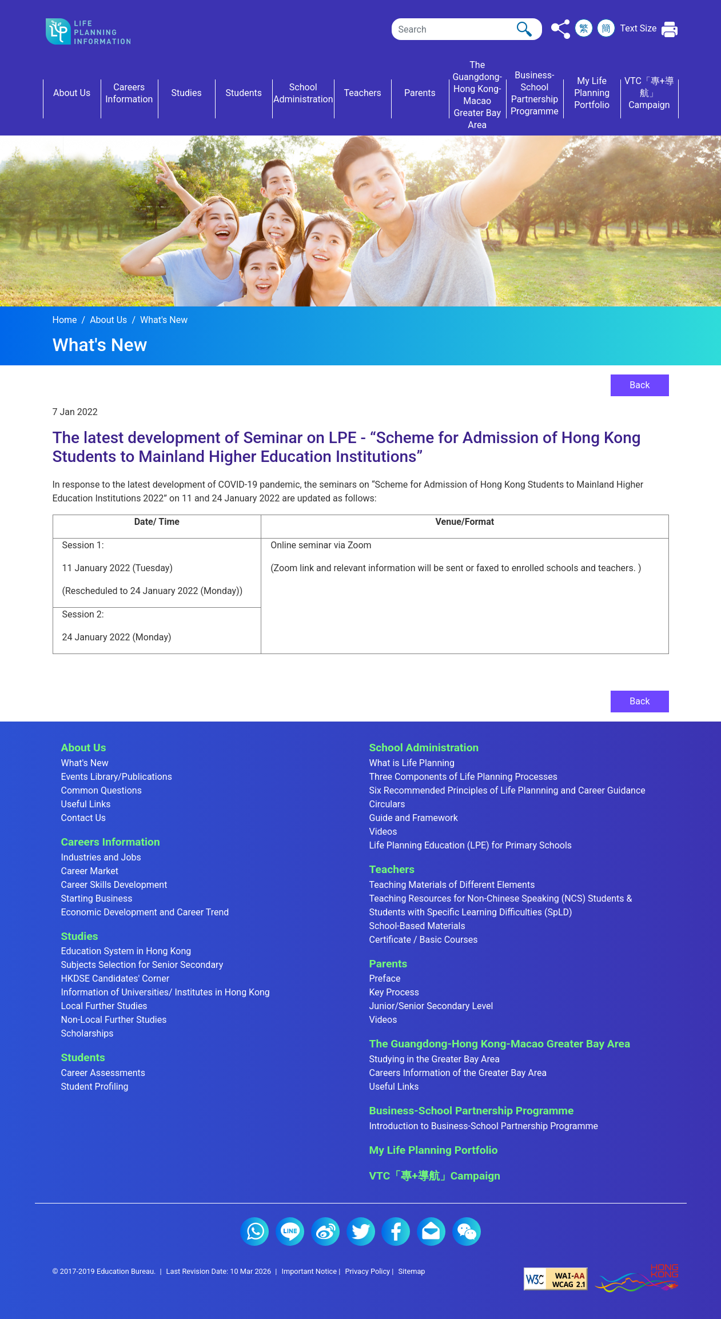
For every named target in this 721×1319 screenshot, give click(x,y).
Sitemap (411, 1271)
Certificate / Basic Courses (423, 939)
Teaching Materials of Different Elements (452, 884)
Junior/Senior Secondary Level (431, 1006)
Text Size (638, 28)
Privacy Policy (367, 1271)
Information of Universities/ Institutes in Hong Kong (165, 992)
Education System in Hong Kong (126, 951)
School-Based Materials (417, 925)
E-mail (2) (431, 1231)
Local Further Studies (104, 1006)
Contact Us (83, 817)
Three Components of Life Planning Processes (463, 776)
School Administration (424, 747)
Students (83, 1057)
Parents (388, 963)
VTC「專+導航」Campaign (434, 1175)
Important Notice (309, 1271)
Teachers (392, 869)
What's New (164, 319)
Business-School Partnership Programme (471, 1110)
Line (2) (290, 1231)
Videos (383, 831)
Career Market (90, 871)
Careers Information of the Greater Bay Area (458, 1072)
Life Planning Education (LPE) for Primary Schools (470, 845)
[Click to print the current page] (670, 29)
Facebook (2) (395, 1231)
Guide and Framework (413, 817)
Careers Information (110, 841)
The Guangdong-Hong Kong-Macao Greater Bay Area (500, 1043)
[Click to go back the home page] (97, 31)
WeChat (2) (466, 1231)
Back (640, 385)
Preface (385, 978)
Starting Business (97, 898)
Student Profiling (95, 1086)
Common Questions (101, 790)
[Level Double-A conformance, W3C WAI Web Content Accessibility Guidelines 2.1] (556, 1278)
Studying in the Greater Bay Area (434, 1059)
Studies (79, 936)
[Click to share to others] (560, 29)
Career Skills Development (114, 884)
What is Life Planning (412, 763)
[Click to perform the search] (524, 29)
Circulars (387, 804)
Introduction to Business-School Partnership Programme (484, 1126)
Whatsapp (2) (254, 1231)
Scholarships (87, 1033)
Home (65, 319)
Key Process (394, 992)
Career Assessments (103, 1072)
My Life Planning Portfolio (433, 1150)
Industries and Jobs (101, 857)
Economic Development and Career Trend (145, 912)
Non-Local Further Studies (114, 1019)
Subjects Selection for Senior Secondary (142, 964)
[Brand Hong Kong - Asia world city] (636, 1278)
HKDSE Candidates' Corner (115, 978)
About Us (108, 319)
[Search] (467, 29)
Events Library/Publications (116, 776)
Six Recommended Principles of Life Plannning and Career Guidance (507, 790)
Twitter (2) (360, 1231)
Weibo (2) (325, 1231)
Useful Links (86, 804)
